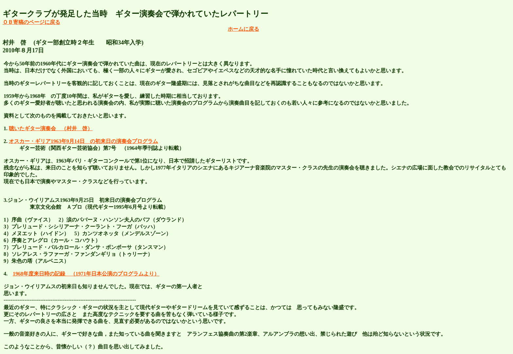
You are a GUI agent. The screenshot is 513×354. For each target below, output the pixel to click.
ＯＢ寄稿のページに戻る (31, 22)
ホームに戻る (243, 29)
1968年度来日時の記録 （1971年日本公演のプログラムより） (86, 273)
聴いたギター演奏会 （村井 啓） (51, 128)
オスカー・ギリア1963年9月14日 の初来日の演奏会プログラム (83, 141)
